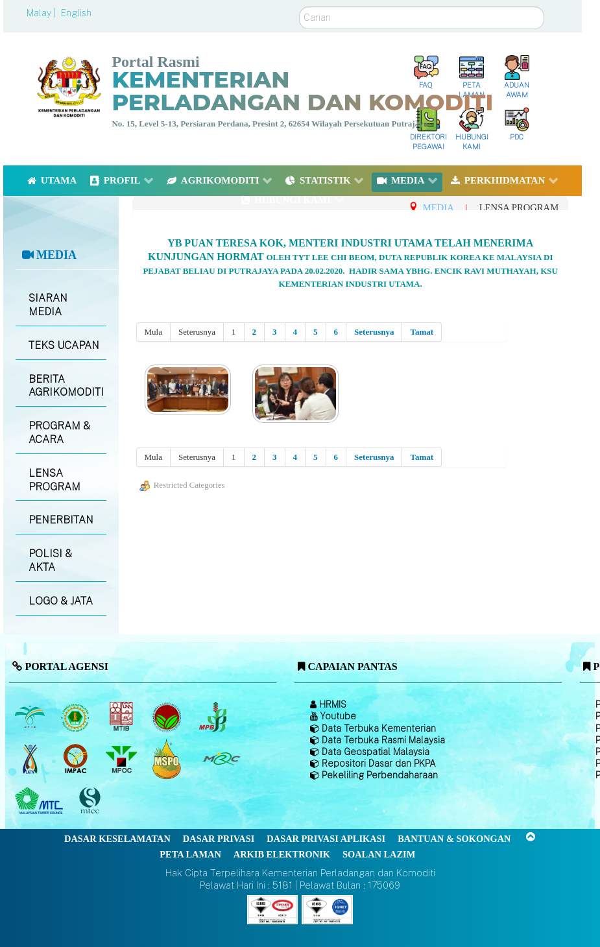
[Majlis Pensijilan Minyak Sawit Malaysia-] (168, 759)
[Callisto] (272, 908)
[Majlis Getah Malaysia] (221, 759)
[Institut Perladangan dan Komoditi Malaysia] (77, 759)
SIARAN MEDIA (48, 305)
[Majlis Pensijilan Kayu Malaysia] (91, 801)
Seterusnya (374, 332)
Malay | (42, 13)
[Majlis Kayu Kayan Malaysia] (40, 801)
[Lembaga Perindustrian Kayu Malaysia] (122, 717)
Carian (299, 6)
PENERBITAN (61, 520)
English (76, 13)
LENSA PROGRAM (54, 480)
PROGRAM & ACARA (59, 433)
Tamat (421, 332)
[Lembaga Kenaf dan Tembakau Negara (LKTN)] (31, 759)
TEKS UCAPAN (64, 345)
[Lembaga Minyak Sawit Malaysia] (31, 717)
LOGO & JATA (61, 601)
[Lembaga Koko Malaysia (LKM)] (168, 717)
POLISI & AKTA (50, 560)
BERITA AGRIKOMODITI (66, 386)
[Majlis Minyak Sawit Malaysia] (122, 759)
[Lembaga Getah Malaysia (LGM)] (77, 717)
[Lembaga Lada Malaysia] (213, 717)
